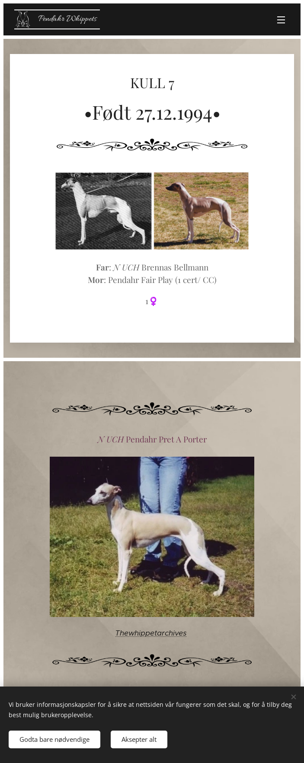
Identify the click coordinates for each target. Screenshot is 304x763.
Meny (281, 19)
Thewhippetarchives (151, 633)
